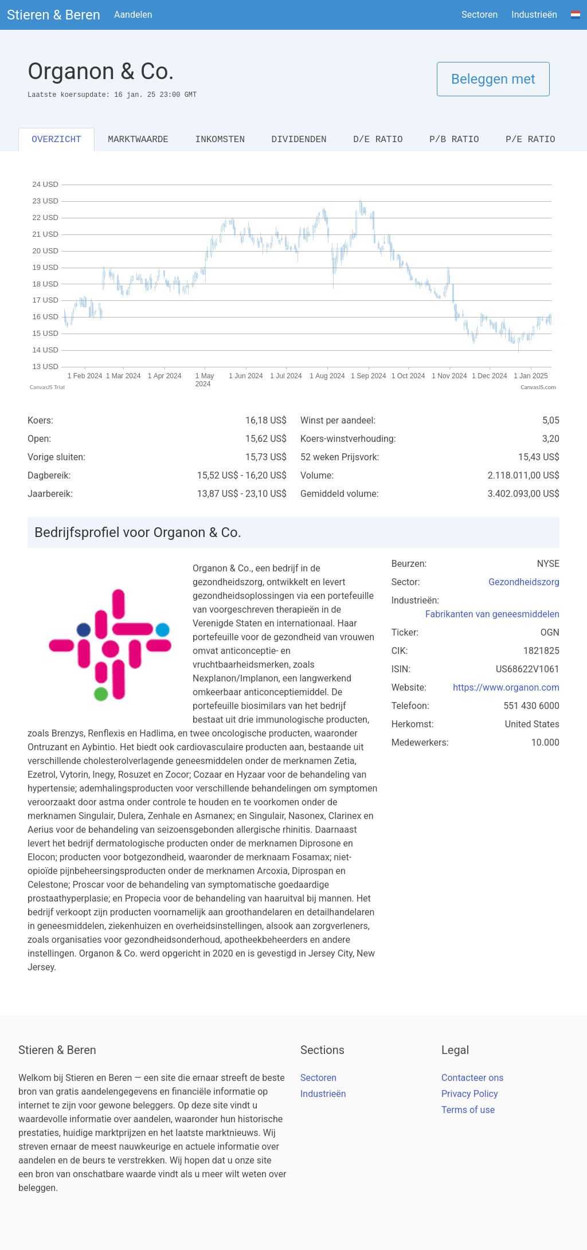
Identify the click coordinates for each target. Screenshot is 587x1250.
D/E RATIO (377, 140)
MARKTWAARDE (138, 140)
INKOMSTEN (220, 140)
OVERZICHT (56, 140)
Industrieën (534, 14)
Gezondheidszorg (523, 582)
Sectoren (479, 14)
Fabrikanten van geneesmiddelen (492, 614)
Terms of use (468, 1109)
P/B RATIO (454, 140)
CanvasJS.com (538, 387)
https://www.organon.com (506, 687)
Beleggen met (493, 79)
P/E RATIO (530, 140)
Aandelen (133, 14)
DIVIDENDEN (299, 140)
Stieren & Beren (53, 15)
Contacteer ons (472, 1077)
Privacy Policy (469, 1093)
